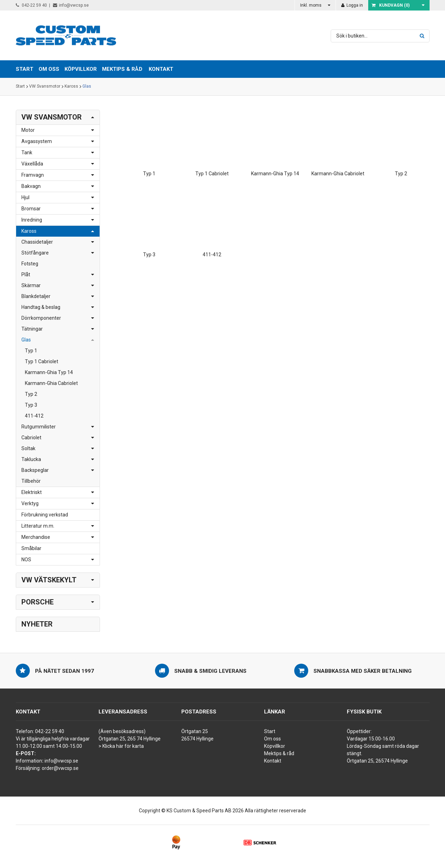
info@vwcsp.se (71, 5)
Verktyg (30, 503)
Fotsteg (29, 263)
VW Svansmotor (44, 86)
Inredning (31, 220)
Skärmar (31, 285)
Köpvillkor (274, 746)
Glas (86, 86)
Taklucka (31, 459)
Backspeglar (35, 470)
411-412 (34, 416)
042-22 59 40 (31, 5)
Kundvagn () (391, 5)
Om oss (272, 739)
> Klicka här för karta (121, 746)
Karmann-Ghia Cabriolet (51, 383)
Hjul (25, 197)
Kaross (71, 86)
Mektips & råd (279, 753)
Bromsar (31, 208)
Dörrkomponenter (41, 318)
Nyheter (37, 624)
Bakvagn (31, 186)
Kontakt (161, 69)
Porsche (37, 602)
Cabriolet (31, 437)
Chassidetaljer (37, 242)
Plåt (25, 274)
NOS (26, 559)
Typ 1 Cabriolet (41, 361)
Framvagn (32, 175)
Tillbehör (31, 481)
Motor (28, 130)
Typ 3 (31, 405)
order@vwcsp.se (60, 768)
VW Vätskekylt (48, 580)
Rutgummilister (38, 426)
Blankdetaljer (35, 296)
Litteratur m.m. (37, 526)
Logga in (352, 5)
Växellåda (32, 164)
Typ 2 (31, 394)
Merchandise (35, 537)
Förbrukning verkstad (44, 514)
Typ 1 (31, 350)
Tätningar (32, 329)
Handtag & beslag (40, 307)
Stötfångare (35, 253)
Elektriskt (31, 492)
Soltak (28, 448)
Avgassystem (36, 141)
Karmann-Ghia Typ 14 (49, 372)
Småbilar (31, 548)
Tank (26, 152)
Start (20, 86)
